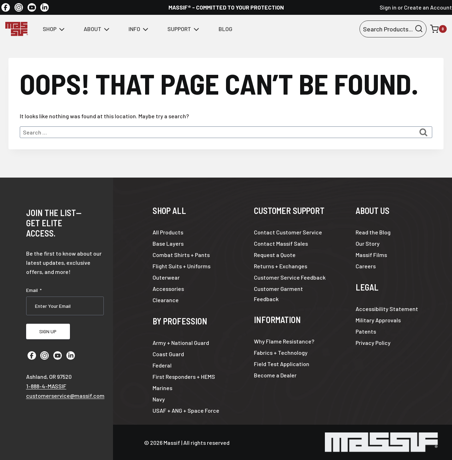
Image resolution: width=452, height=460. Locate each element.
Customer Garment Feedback (278, 293)
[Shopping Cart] (438, 29)
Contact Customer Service (288, 232)
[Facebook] (5, 7)
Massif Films (371, 254)
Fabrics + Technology (281, 352)
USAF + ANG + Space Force (186, 410)
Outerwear (166, 277)
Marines (162, 387)
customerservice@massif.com (65, 393)
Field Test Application (281, 363)
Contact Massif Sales (281, 243)
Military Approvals (378, 320)
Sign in (388, 7)
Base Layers (168, 243)
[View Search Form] (393, 29)
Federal (162, 365)
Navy (159, 399)
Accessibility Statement (387, 308)
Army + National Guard (181, 342)
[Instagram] (18, 7)
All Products (168, 232)
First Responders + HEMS (184, 376)
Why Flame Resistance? (284, 341)
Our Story (368, 243)
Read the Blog (373, 232)
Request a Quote (275, 254)
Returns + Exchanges (280, 266)
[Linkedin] (44, 7)
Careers (366, 266)
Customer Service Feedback (290, 277)
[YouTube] (31, 7)
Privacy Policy (373, 342)
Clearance (166, 300)
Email (34, 290)
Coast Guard (168, 354)
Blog (225, 28)
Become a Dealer (275, 375)
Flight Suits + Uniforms (181, 266)
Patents (366, 331)
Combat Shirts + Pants (181, 254)
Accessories (168, 288)
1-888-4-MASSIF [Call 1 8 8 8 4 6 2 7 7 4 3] (46, 384)
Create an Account (428, 7)
